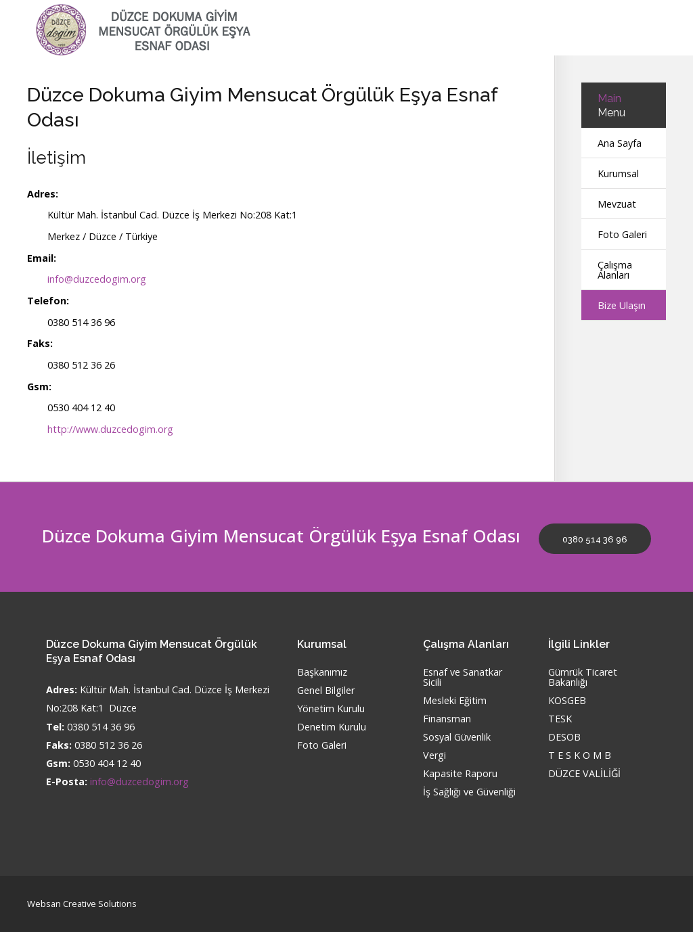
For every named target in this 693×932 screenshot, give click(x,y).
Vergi (434, 756)
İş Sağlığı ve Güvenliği (469, 792)
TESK (560, 719)
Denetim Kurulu (331, 727)
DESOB (564, 737)
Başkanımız (322, 672)
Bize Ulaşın (622, 305)
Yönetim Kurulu (331, 709)
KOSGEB (567, 701)
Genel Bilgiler (326, 691)
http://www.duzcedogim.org (110, 429)
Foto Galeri (622, 234)
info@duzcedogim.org (96, 279)
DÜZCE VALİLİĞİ (584, 774)
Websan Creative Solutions (82, 904)
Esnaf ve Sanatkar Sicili (462, 678)
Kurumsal (618, 173)
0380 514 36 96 (594, 539)
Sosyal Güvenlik (457, 737)
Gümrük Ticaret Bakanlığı (582, 678)
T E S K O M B (579, 756)
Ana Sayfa (620, 143)
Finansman (447, 719)
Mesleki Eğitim (455, 701)
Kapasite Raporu (460, 774)
